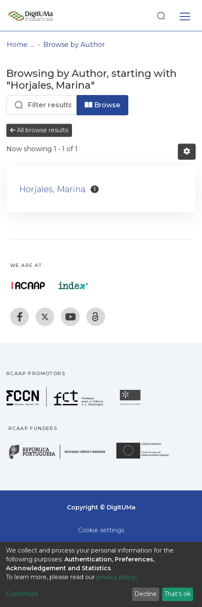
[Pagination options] (187, 152)
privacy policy (116, 577)
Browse (102, 105)
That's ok (177, 594)
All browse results (39, 130)
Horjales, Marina (52, 189)
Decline (145, 594)
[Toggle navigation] (185, 15)
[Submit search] (161, 15)
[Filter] (41, 105)
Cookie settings (101, 530)
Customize (22, 594)
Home (17, 45)
